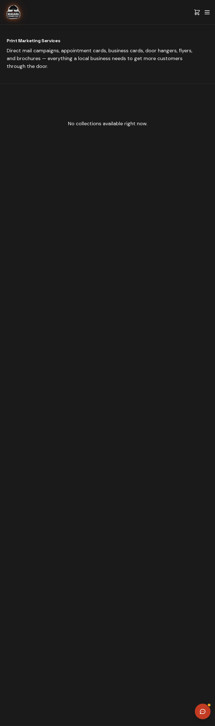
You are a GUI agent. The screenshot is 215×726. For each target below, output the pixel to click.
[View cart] (197, 12)
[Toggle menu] (207, 12)
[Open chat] (203, 711)
